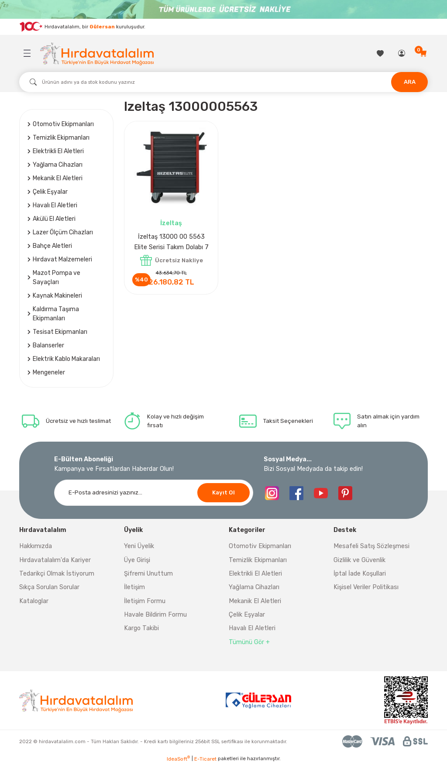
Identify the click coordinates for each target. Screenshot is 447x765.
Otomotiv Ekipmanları (260, 546)
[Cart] (423, 53)
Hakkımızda (35, 546)
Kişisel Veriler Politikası (366, 587)
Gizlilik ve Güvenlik (359, 560)
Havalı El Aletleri (252, 628)
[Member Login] (402, 53)
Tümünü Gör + (249, 642)
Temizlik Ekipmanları (258, 560)
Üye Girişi (137, 560)
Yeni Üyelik (139, 546)
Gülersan (102, 26)
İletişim (134, 587)
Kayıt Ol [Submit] (223, 492)
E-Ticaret (205, 759)
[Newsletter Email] (153, 493)
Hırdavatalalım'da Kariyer (55, 560)
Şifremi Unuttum (148, 573)
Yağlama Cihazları (254, 587)
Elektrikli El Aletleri (255, 573)
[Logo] (97, 53)
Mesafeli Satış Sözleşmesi (371, 546)
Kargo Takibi (141, 628)
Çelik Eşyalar (247, 614)
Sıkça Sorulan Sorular (49, 587)
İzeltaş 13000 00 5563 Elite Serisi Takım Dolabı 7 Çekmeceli (171, 243)
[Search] (223, 82)
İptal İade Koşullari (360, 573)
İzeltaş (171, 223)
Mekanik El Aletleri (255, 601)
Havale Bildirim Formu (155, 614)
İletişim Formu (144, 601)
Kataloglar (33, 601)
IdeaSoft (178, 758)
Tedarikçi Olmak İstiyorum (56, 573)
